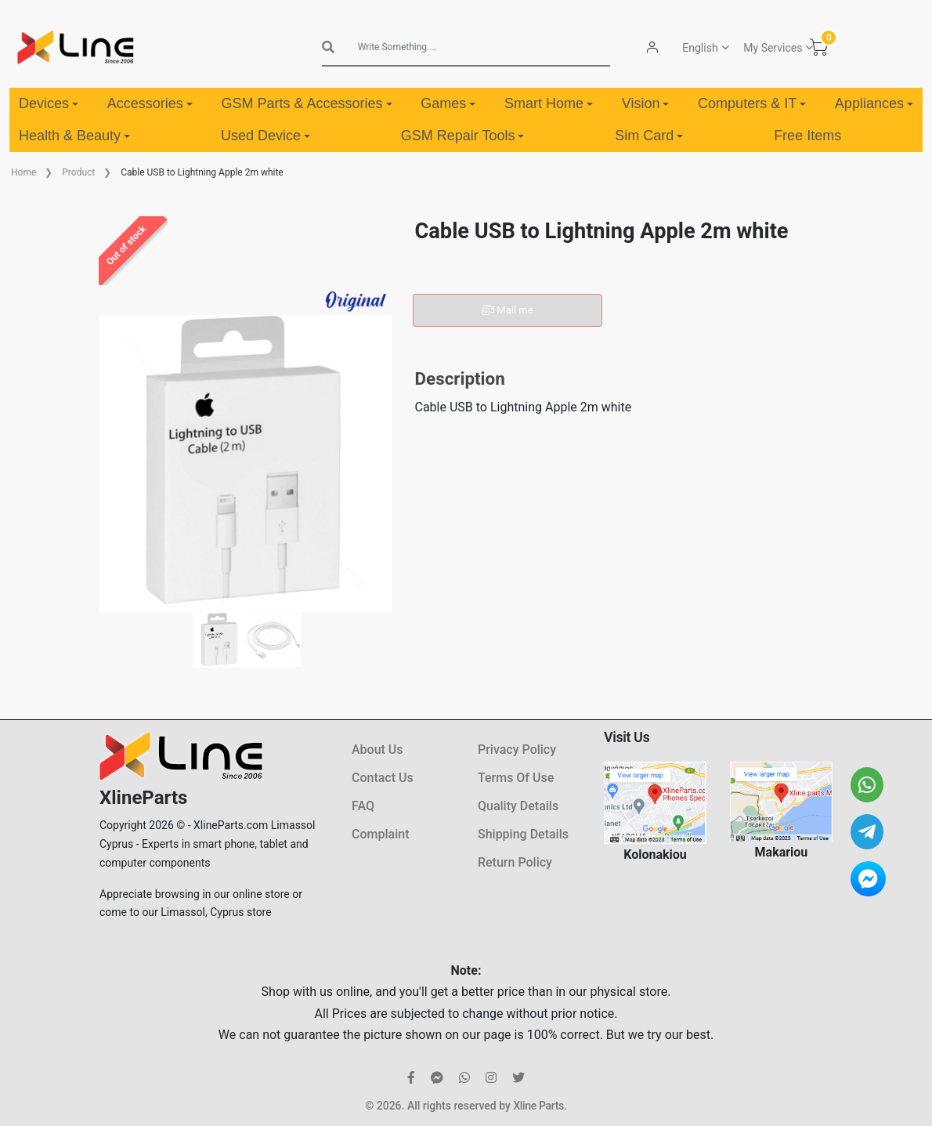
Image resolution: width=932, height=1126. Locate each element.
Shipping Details (523, 834)
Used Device (265, 135)
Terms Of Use (516, 777)
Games (448, 103)
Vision (646, 103)
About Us (377, 749)
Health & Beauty (74, 135)
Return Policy (515, 862)
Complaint (380, 834)
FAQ (363, 805)
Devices (48, 103)
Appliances (874, 103)
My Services (771, 48)
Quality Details (518, 805)
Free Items (807, 135)
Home (23, 172)
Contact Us (383, 777)
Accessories (150, 103)
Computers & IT (752, 103)
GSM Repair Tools (463, 135)
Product (78, 172)
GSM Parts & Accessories (306, 103)
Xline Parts (538, 1105)
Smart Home (548, 103)
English (699, 48)
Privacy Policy (517, 749)
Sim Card (649, 135)
